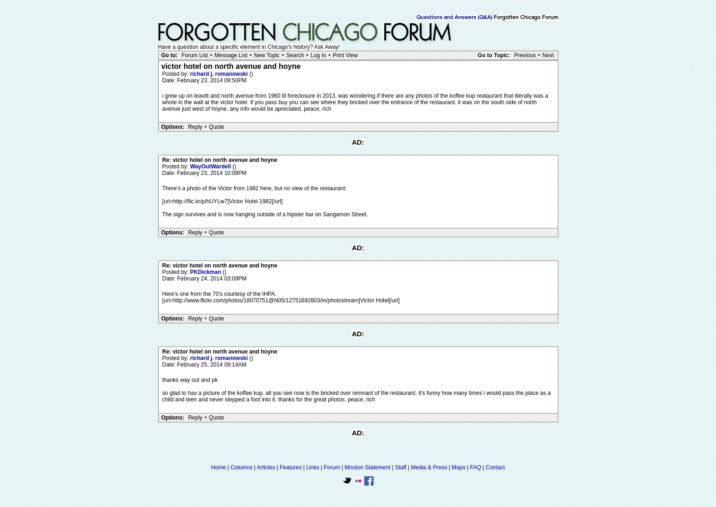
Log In (318, 55)
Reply (195, 127)
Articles (266, 467)
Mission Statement (367, 467)
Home (218, 467)
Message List (231, 55)
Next (548, 55)
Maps (458, 467)
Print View (345, 55)
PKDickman (206, 272)
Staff (400, 467)
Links (312, 467)
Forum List (194, 55)
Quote (216, 127)
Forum (332, 467)
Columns (241, 467)
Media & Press (429, 467)
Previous (525, 55)
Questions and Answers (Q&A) (454, 17)
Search (295, 55)
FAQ (475, 467)
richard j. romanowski (219, 74)
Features (290, 467)
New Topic (267, 55)
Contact (495, 467)
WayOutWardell (211, 166)
